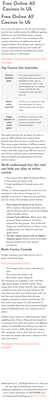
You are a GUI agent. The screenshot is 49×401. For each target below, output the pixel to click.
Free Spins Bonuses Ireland (15, 263)
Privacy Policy (39, 396)
